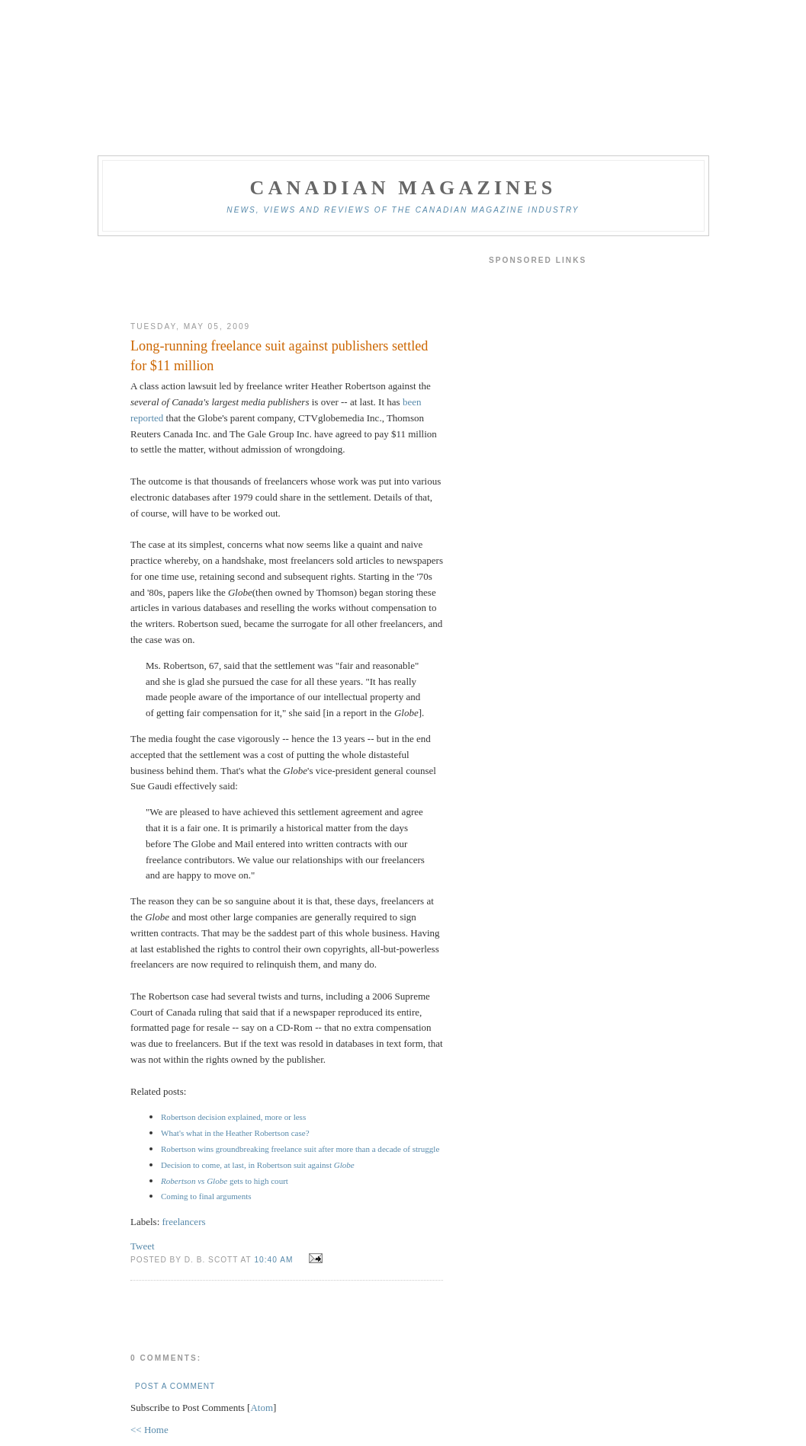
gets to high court (224, 1180)
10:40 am (275, 1260)
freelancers (184, 1221)
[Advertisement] (286, 279)
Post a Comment (175, 1386)
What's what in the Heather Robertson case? (235, 1132)
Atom (261, 1407)
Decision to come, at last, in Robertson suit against (258, 1164)
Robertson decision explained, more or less (233, 1116)
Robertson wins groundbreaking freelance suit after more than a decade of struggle (300, 1148)
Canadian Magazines (402, 188)
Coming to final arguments (206, 1196)
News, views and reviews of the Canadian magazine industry (402, 210)
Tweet (142, 1246)
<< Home (149, 1429)
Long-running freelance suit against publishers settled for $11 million (279, 355)
